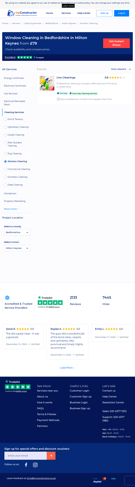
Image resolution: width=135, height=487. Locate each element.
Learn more (68, 6)
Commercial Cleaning (17, 169)
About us (42, 396)
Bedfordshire (51, 23)
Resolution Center (113, 402)
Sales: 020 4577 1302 (114, 411)
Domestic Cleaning (15, 177)
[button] (17, 232)
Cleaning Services (32, 23)
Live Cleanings (66, 77)
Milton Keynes (69, 23)
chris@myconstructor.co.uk (41, 478)
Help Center (83, 13)
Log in (121, 13)
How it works (44, 402)
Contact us (108, 390)
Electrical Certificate (15, 85)
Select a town (11, 242)
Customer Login (79, 390)
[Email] (25, 456)
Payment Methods (48, 420)
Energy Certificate (14, 78)
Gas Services (10, 93)
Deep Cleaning (13, 184)
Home (49, 13)
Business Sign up (80, 408)
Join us (104, 13)
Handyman (10, 193)
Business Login (79, 402)
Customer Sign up (81, 396)
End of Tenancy (13, 119)
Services (16, 23)
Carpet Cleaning (14, 135)
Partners (42, 426)
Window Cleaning (89, 23)
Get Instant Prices (116, 43)
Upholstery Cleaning (16, 127)
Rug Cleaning (13, 153)
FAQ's (40, 408)
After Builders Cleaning (13, 144)
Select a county (12, 226)
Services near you (47, 390)
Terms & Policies (46, 414)
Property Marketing (14, 201)
